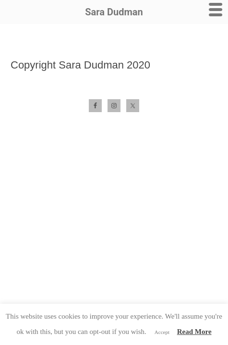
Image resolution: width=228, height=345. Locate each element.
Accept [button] (162, 332)
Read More (194, 331)
